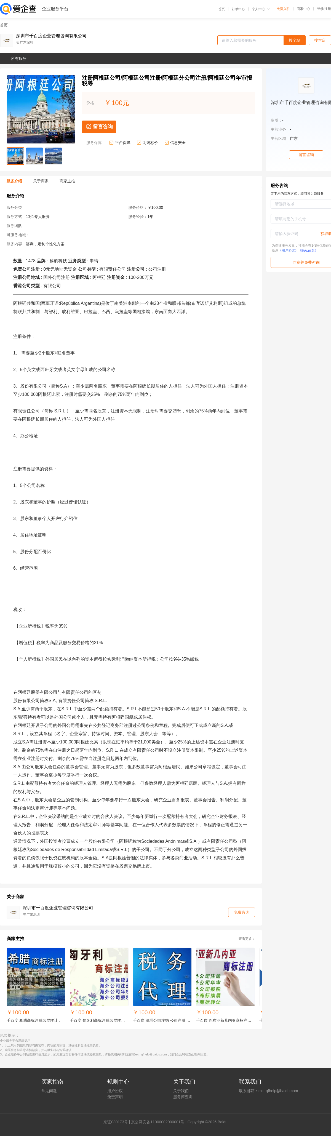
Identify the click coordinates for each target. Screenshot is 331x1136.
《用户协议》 (288, 250)
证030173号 (117, 1122)
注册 (327, 9)
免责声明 (115, 1097)
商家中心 (303, 8)
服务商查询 (183, 1097)
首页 (221, 9)
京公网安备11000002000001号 (157, 1122)
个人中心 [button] (261, 9)
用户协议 (115, 1091)
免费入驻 (283, 8)
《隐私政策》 (308, 250)
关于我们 (181, 1091)
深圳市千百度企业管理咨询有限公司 (51, 36)
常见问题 (49, 1091)
